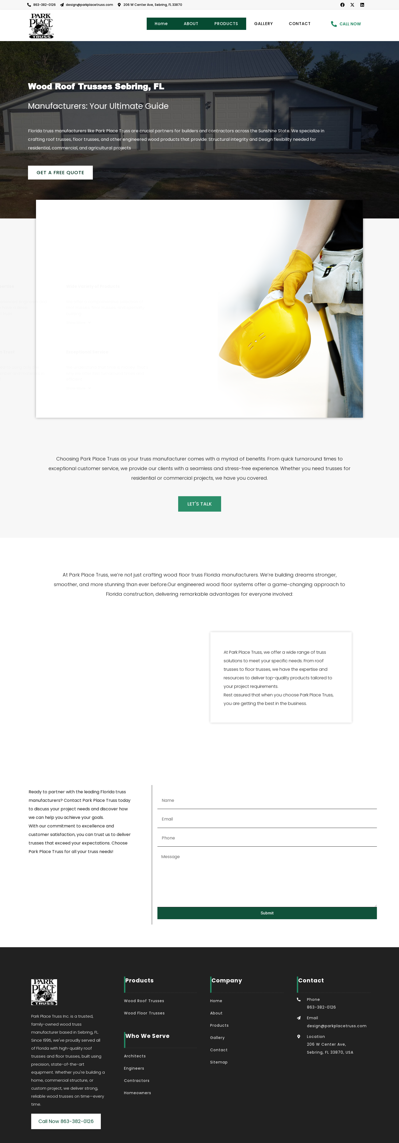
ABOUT (191, 23)
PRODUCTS (226, 23)
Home (161, 23)
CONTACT (300, 23)
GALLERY (263, 23)
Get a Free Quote (60, 172)
